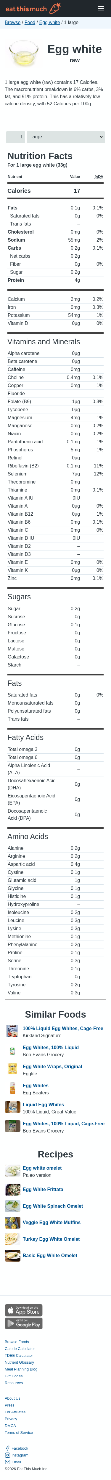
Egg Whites (36, 1085)
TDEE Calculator (19, 1355)
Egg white (49, 22)
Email (13, 1462)
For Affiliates (15, 1412)
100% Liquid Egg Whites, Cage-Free (63, 1028)
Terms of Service (19, 1433)
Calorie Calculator (20, 1348)
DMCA (10, 1426)
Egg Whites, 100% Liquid (51, 1047)
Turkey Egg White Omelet (51, 1239)
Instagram (16, 1455)
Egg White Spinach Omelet (53, 1206)
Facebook (16, 1448)
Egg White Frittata (43, 1190)
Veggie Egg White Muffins (52, 1223)
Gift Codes (13, 1376)
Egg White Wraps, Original (52, 1066)
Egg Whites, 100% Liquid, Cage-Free (64, 1123)
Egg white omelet (42, 1168)
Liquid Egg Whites (43, 1104)
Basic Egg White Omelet (50, 1256)
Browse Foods (17, 1342)
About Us (12, 1398)
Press (10, 1405)
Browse (12, 22)
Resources (14, 1383)
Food (30, 22)
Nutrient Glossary (19, 1362)
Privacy (11, 1419)
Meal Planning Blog (21, 1369)
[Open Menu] (101, 8)
